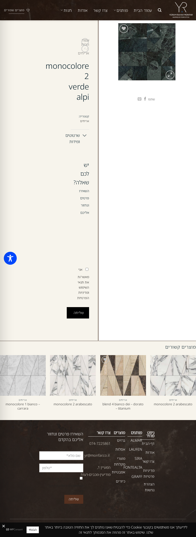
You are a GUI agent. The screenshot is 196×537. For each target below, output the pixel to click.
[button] (159, 10)
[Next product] (84, 41)
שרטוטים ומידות (80, 137)
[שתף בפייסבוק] (145, 99)
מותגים (121, 10)
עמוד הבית (143, 10)
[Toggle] (84, 135)
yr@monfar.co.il (97, 455)
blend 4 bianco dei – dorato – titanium (123, 406)
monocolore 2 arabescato (173, 404)
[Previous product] (84, 48)
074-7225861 (100, 443)
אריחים (83, 53)
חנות (66, 10)
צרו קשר (100, 10)
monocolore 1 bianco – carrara (23, 406)
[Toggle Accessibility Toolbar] (10, 258)
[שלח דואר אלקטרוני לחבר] (140, 99)
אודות (83, 10)
